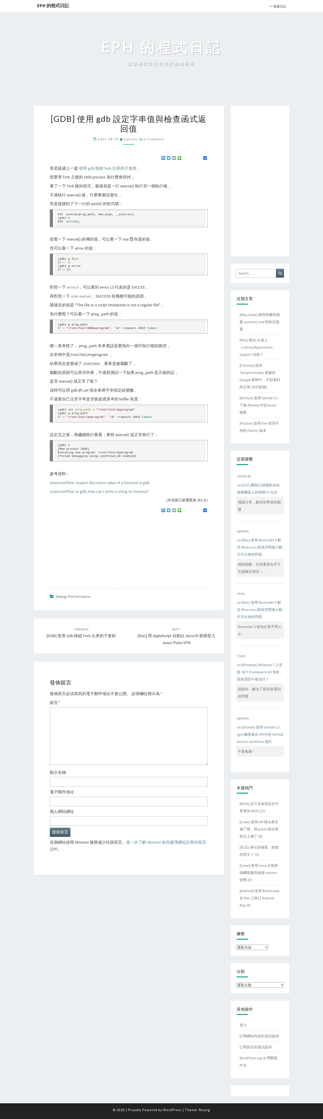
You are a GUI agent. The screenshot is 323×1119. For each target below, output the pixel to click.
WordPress (172, 1110)
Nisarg (204, 1110)
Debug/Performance (73, 596)
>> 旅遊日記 (277, 6)
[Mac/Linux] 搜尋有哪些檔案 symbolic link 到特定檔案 (260, 321)
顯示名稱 (58, 772)
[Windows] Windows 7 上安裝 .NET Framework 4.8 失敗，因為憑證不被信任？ (260, 672)
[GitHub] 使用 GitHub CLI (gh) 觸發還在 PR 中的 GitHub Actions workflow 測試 (260, 734)
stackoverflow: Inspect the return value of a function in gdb (99, 482)
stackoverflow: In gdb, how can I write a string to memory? (99, 491)
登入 (243, 1025)
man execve (81, 296)
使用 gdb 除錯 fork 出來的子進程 (108, 168)
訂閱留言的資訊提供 (256, 1047)
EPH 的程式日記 (53, 5)
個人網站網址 (62, 811)
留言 (55, 702)
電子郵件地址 (62, 791)
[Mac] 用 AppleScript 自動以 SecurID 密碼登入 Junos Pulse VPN (176, 636)
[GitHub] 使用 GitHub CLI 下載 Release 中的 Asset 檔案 (259, 405)
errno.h (73, 287)
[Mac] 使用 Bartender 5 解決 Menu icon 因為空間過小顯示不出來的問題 (259, 547)
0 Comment (154, 139)
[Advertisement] (87, 548)
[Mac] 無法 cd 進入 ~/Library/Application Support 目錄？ (256, 347)
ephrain (131, 139)
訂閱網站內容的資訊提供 (259, 1036)
